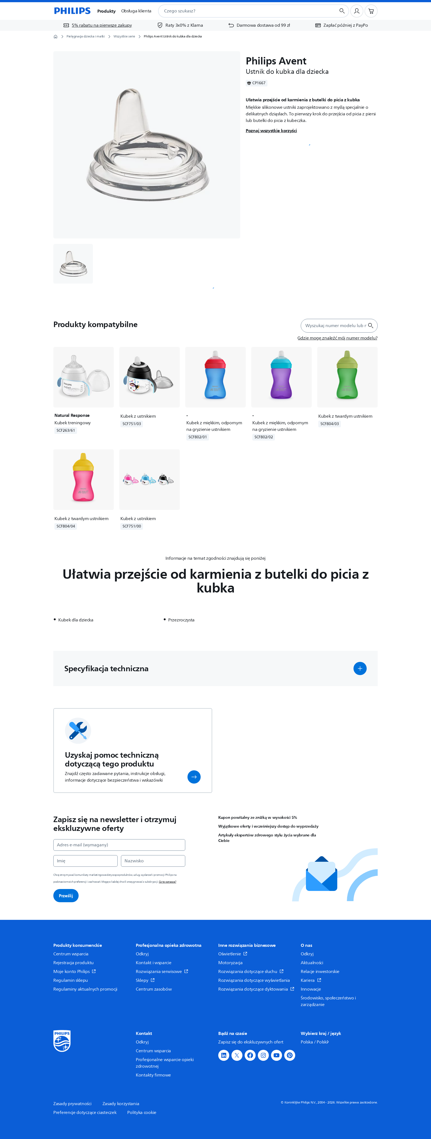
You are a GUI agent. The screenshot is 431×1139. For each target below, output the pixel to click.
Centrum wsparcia (71, 954)
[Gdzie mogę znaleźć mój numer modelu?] (337, 338)
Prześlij (66, 895)
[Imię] (85, 860)
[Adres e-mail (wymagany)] (119, 844)
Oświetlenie (232, 954)
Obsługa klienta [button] (136, 11)
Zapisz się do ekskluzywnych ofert (250, 1042)
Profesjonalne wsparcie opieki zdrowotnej (165, 1063)
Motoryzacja (230, 962)
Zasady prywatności (72, 1103)
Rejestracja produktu (73, 962)
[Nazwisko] (153, 860)
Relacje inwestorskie (320, 971)
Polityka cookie (141, 1112)
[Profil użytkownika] (356, 11)
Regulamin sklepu (70, 980)
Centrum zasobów (154, 989)
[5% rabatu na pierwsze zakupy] (97, 25)
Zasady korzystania (121, 1103)
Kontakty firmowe (153, 1075)
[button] (360, 668)
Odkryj (142, 954)
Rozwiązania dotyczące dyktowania (256, 989)
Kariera (311, 980)
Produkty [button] (106, 11)
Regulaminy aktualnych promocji (85, 989)
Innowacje (311, 989)
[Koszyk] (371, 11)
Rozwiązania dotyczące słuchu (251, 971)
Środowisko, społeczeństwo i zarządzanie (328, 1001)
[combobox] (240, 11)
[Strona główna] (72, 11)
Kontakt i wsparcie (154, 962)
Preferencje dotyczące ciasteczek (84, 1112)
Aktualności (312, 962)
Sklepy (145, 980)
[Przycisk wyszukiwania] (342, 11)
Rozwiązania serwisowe (162, 971)
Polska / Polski (315, 1042)
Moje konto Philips (74, 971)
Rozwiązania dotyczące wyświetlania (254, 980)
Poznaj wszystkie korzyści (271, 130)
